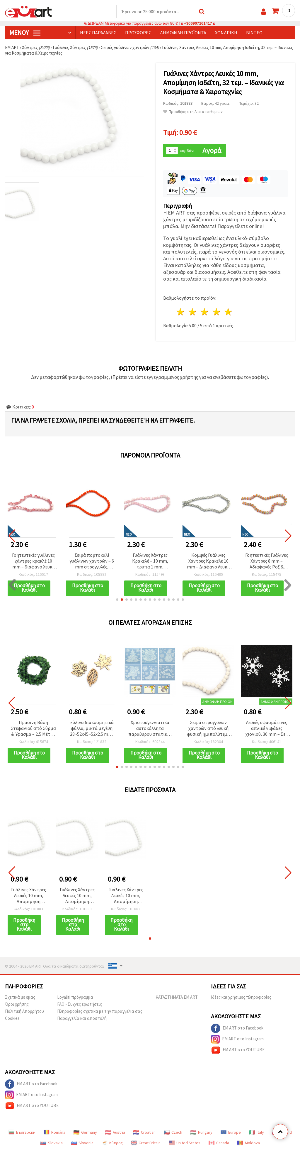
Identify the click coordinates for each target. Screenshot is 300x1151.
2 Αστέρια (193, 312)
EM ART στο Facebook (237, 1028)
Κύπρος (112, 1143)
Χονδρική (226, 33)
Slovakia (51, 1142)
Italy (256, 1132)
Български (21, 1132)
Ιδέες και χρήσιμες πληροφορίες (241, 997)
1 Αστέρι (181, 312)
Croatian (144, 1132)
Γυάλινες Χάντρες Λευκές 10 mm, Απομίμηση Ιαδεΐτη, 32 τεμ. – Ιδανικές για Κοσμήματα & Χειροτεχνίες (28, 896)
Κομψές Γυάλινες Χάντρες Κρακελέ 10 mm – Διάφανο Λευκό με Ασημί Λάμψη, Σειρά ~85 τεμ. (208, 561)
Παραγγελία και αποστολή (82, 1018)
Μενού (24, 32)
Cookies (12, 1018)
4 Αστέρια (217, 312)
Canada (219, 1143)
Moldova (248, 1143)
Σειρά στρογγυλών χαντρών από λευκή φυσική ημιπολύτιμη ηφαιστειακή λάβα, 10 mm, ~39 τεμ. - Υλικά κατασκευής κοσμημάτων (208, 728)
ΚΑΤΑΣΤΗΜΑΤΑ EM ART (177, 997)
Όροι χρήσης (17, 1004)
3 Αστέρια (205, 312)
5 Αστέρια (229, 312)
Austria (115, 1132)
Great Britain (146, 1143)
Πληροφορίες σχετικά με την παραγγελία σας (99, 1011)
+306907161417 (198, 23)
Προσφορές (138, 33)
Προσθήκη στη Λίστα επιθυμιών (193, 111)
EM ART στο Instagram (237, 1039)
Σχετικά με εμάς (20, 997)
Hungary (201, 1132)
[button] (117, 599)
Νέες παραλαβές (98, 33)
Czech (173, 1132)
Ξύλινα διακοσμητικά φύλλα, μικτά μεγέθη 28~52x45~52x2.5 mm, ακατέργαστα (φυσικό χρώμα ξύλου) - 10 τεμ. (92, 728)
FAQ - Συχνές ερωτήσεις (79, 1004)
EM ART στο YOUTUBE (238, 1050)
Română (54, 1132)
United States (184, 1143)
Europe (231, 1132)
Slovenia (82, 1142)
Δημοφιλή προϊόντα (183, 33)
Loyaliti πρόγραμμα (75, 997)
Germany (85, 1132)
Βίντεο (254, 33)
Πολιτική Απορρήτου (24, 1011)
